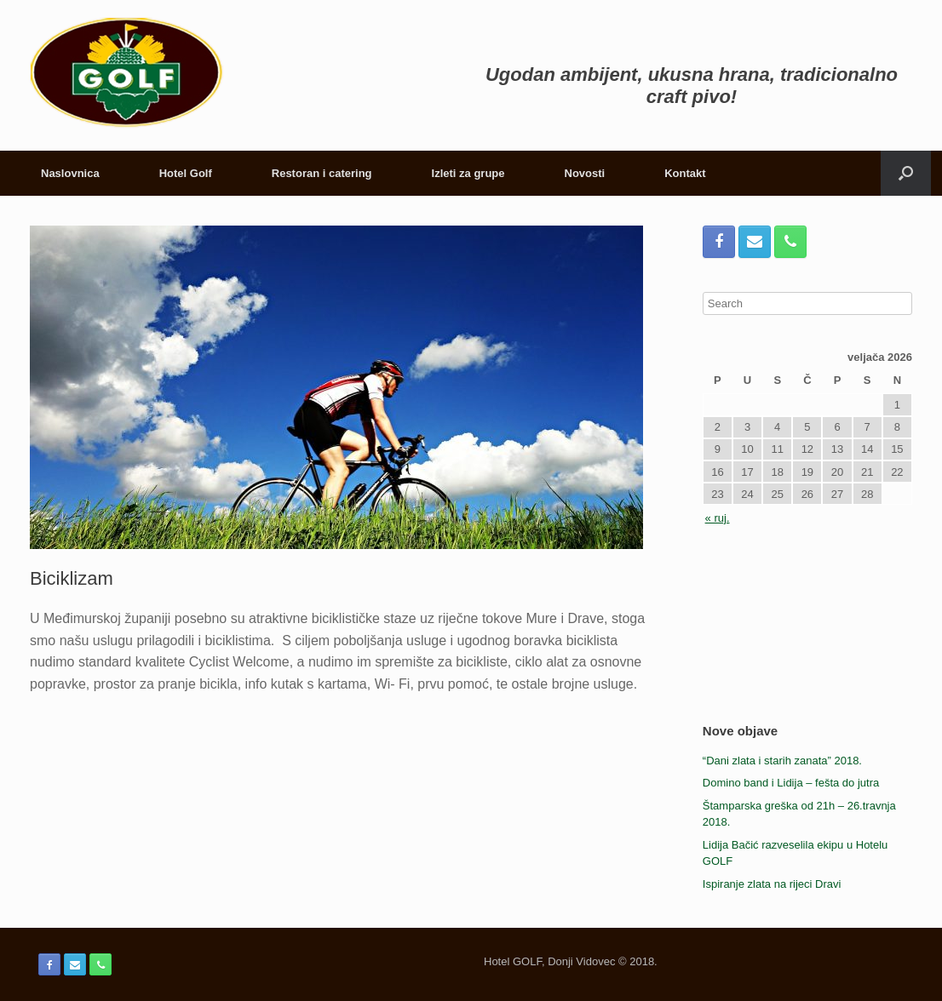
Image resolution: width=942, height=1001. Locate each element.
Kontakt (684, 173)
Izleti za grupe (468, 173)
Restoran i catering (322, 173)
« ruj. (717, 518)
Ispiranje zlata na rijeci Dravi (772, 884)
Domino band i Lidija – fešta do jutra (791, 782)
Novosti (585, 173)
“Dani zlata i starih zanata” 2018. (782, 760)
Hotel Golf (185, 173)
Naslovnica (70, 173)
